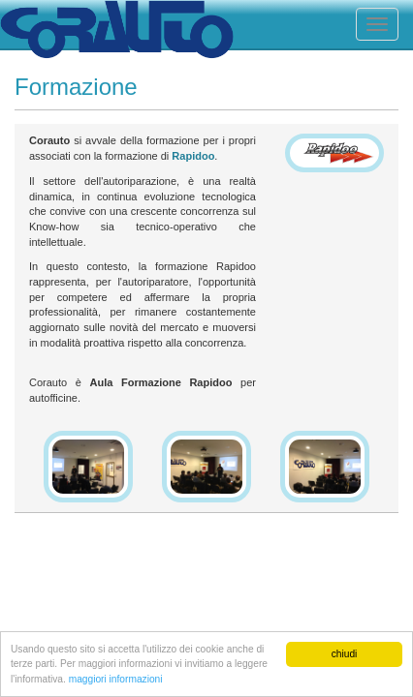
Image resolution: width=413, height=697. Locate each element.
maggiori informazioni (116, 679)
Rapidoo (193, 156)
